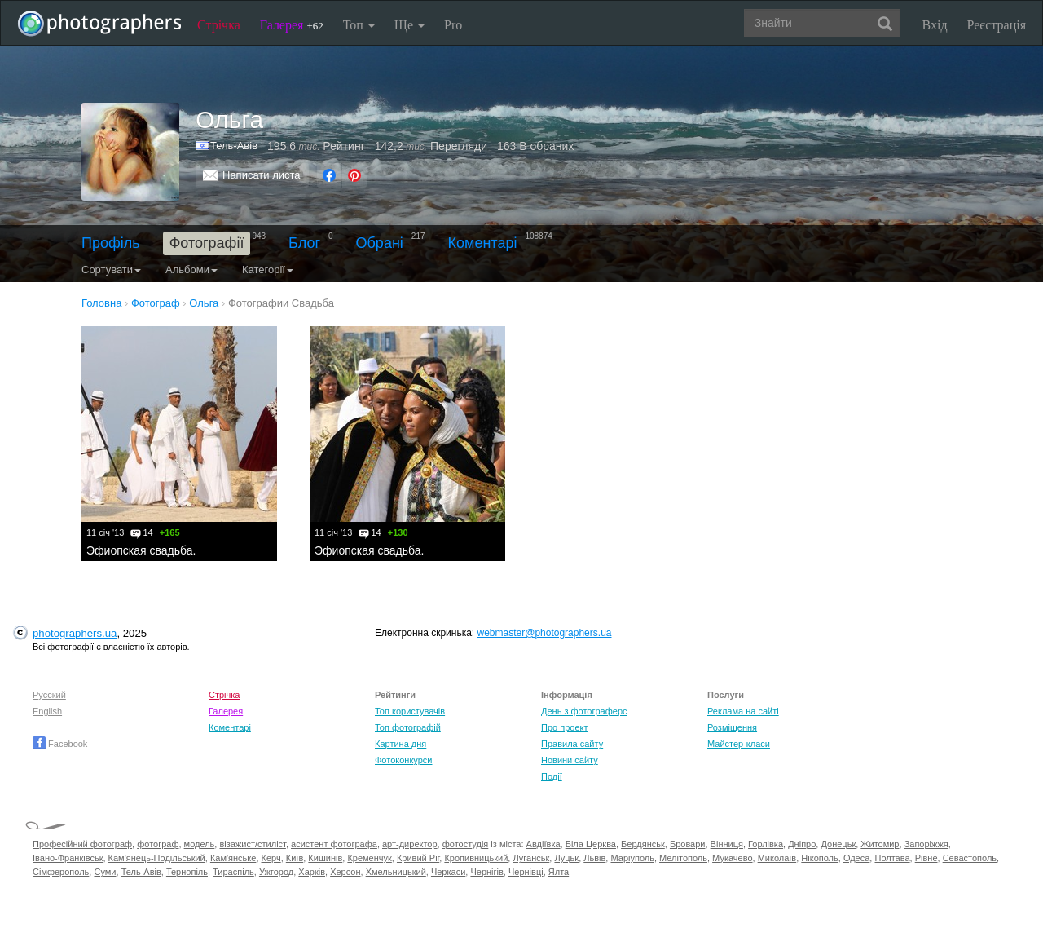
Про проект (564, 727)
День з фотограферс (584, 711)
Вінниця (727, 844)
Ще (409, 25)
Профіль (110, 243)
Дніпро (802, 844)
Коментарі (482, 243)
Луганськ (531, 858)
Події (551, 776)
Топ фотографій (408, 727)
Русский (49, 695)
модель (199, 844)
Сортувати (111, 269)
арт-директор (410, 844)
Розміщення (732, 727)
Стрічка (218, 25)
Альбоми (191, 269)
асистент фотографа (334, 844)
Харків (311, 872)
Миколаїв (777, 858)
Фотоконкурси (403, 760)
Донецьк (838, 844)
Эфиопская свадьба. (141, 550)
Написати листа (261, 175)
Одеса (856, 858)
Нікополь (819, 858)
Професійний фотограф (82, 844)
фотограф (157, 844)
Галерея (291, 25)
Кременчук (369, 858)
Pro (453, 25)
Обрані (379, 243)
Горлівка (765, 844)
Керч (271, 858)
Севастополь (970, 858)
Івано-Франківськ (68, 858)
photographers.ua (75, 633)
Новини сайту (569, 760)
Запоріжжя (926, 844)
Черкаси (448, 872)
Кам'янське (233, 858)
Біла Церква (591, 844)
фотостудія (465, 844)
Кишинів (325, 858)
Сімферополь (61, 872)
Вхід (935, 25)
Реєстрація (996, 25)
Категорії (267, 269)
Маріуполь (632, 858)
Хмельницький (396, 872)
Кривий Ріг (418, 858)
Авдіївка (543, 844)
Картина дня (400, 744)
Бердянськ (643, 844)
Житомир (879, 844)
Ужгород (276, 872)
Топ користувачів (410, 711)
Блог (304, 243)
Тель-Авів (233, 145)
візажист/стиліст (252, 844)
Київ (294, 858)
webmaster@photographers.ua (544, 633)
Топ (359, 25)
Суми (105, 872)
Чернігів (486, 872)
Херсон (345, 872)
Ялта (558, 872)
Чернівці (526, 872)
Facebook (60, 744)
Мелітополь (683, 858)
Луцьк (566, 858)
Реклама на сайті (743, 711)
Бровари (688, 844)
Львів (594, 858)
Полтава (891, 858)
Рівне (926, 858)
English (47, 711)
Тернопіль (187, 872)
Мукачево (732, 858)
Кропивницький (476, 858)
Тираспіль (233, 872)
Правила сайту (572, 744)
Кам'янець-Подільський (156, 858)
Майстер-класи (738, 744)
